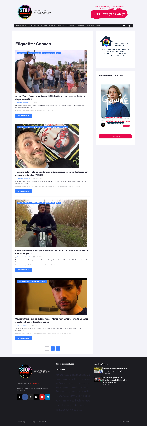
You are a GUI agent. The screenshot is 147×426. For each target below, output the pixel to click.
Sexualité (51, 111)
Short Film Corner (55, 265)
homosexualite (38, 333)
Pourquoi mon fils (45, 265)
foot (43, 186)
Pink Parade (46, 111)
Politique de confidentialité (41, 422)
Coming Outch (31, 186)
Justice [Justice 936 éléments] (60, 395)
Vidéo (58, 53)
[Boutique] (65, 26)
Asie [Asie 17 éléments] (63, 380)
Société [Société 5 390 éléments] (79, 400)
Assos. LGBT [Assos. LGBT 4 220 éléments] (73, 379)
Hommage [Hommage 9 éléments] (67, 392)
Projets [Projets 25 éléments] (58, 401)
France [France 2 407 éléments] (60, 391)
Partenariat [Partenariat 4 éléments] (67, 396)
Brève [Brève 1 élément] (57, 383)
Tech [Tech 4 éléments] (81, 406)
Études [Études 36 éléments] (79, 410)
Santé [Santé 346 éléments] (71, 400)
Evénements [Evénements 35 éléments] (71, 387)
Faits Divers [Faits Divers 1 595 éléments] (83, 387)
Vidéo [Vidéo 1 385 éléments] (73, 409)
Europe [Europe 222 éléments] (62, 387)
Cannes (25, 111)
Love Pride (39, 111)
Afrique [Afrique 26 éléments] (58, 380)
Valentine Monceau (22, 103)
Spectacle (69, 186)
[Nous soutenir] (53, 26)
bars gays (19, 111)
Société (38, 53)
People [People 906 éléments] (75, 395)
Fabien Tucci (38, 186)
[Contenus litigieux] (37, 26)
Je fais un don (115, 137)
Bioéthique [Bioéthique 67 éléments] (85, 380)
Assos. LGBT (22, 53)
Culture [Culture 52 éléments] (77, 383)
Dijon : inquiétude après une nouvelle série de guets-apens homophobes (115, 370)
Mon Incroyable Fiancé (61, 186)
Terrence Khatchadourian (24, 178)
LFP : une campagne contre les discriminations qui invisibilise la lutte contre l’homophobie (115, 380)
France (30, 53)
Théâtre (78, 186)
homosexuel (51, 186)
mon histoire (49, 333)
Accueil (17, 36)
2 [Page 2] (52, 349)
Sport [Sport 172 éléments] (87, 401)
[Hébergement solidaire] (101, 26)
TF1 (74, 186)
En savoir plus (23, 116)
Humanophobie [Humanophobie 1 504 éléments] (80, 391)
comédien (24, 186)
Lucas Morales (36, 265)
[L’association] (22, 26)
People (27, 127)
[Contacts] (88, 26)
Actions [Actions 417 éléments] (59, 375)
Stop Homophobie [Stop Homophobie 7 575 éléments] (67, 405)
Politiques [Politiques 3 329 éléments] (85, 396)
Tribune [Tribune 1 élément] (85, 406)
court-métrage (25, 333)
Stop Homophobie (49, 53)
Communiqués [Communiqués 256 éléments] (66, 383)
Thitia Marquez (67, 333)
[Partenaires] (77, 26)
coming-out (25, 265)
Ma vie (44, 333)
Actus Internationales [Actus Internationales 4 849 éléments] (77, 374)
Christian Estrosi (31, 111)
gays (46, 186)
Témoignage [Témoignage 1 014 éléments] (63, 409)
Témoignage (57, 127)
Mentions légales (23, 422)
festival (30, 265)
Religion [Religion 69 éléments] (64, 401)
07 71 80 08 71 (34, 383)
